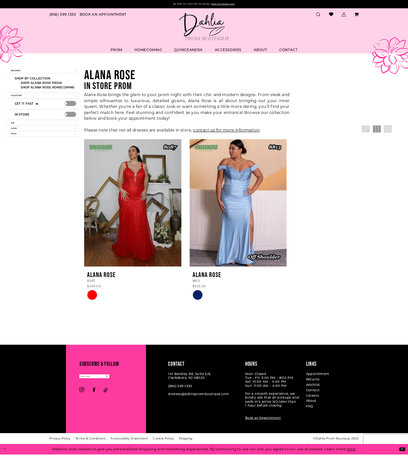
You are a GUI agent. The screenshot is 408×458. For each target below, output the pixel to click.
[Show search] (318, 16)
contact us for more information (226, 132)
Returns (313, 383)
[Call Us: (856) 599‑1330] (62, 16)
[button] (344, 16)
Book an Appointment (263, 421)
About (311, 404)
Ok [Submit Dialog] (400, 452)
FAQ (309, 410)
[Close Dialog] (7, 452)
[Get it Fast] (38, 114)
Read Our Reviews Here (238, 5)
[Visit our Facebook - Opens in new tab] (93, 396)
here (351, 452)
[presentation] (70, 113)
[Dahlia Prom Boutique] (204, 28)
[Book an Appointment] (103, 16)
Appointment (317, 377)
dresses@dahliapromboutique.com (198, 397)
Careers (312, 399)
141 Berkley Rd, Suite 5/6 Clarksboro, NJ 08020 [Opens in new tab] (189, 379)
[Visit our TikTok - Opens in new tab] (106, 396)
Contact (313, 393)
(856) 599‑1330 (180, 389)
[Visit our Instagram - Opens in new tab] (81, 396)
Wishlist (313, 388)
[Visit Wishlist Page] (331, 16)
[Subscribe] (130, 381)
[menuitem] (62, 16)
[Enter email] (106, 381)
